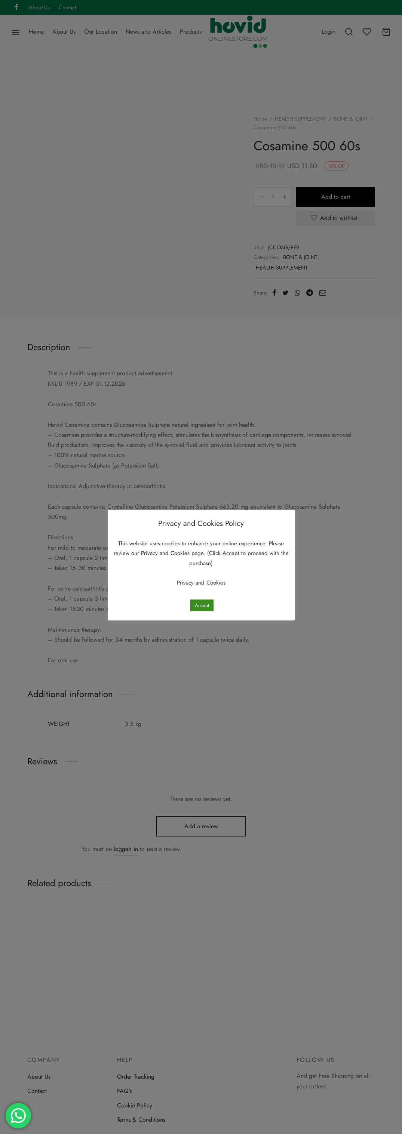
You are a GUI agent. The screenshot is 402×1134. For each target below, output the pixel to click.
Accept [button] (202, 605)
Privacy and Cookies (166, 553)
